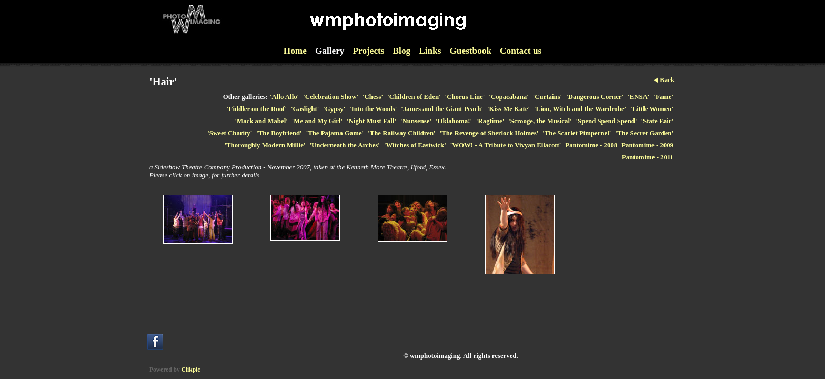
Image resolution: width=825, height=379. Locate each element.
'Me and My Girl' (317, 121)
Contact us (520, 51)
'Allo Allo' (284, 97)
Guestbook (470, 51)
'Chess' (373, 97)
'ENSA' (638, 97)
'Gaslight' (305, 109)
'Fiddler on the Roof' (257, 109)
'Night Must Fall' (371, 121)
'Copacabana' (508, 97)
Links (430, 51)
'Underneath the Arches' (344, 145)
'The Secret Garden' (644, 133)
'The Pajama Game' (335, 133)
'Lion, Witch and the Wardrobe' (580, 109)
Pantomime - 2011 (647, 157)
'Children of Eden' (413, 97)
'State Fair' (657, 121)
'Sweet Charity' (229, 133)
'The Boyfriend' (278, 133)
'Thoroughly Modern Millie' (264, 145)
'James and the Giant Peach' (442, 109)
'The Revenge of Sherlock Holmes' (489, 133)
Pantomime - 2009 (647, 145)
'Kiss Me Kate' (508, 109)
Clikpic (191, 369)
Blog (402, 51)
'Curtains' (547, 97)
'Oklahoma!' (454, 121)
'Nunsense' (415, 121)
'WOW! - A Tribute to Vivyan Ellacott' (505, 145)
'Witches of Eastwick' (415, 145)
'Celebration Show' (330, 97)
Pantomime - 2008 (591, 145)
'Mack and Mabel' (261, 121)
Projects (369, 51)
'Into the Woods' (373, 109)
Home (295, 51)
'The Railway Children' (401, 133)
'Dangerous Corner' (594, 97)
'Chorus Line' (465, 97)
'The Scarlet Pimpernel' (576, 133)
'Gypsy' (334, 109)
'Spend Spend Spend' (606, 121)
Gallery (330, 51)
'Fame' (663, 97)
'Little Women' (651, 109)
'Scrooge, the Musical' (539, 121)
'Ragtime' (490, 121)
